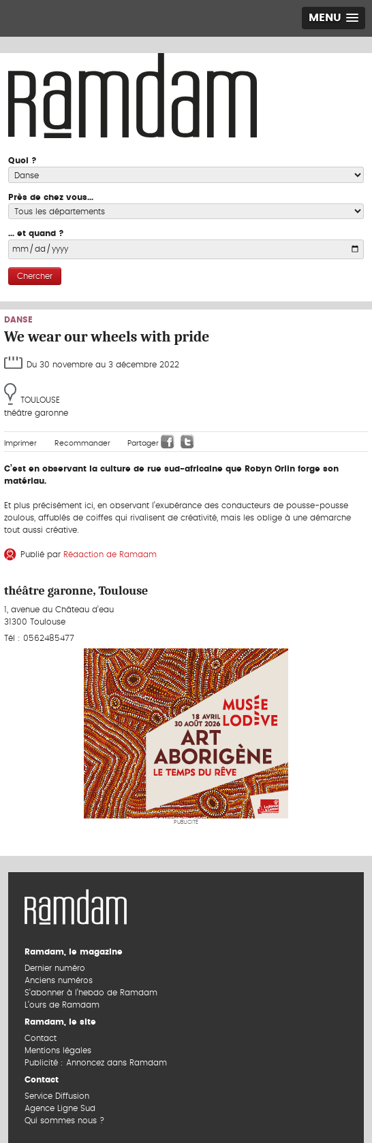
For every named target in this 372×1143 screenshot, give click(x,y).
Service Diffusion (57, 1096)
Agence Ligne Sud (60, 1108)
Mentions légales (58, 1050)
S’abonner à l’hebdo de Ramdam (91, 993)
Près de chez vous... (50, 197)
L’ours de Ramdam (62, 1005)
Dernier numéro (55, 968)
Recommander (82, 443)
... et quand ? (36, 233)
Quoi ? (22, 160)
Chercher (34, 276)
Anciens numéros (59, 980)
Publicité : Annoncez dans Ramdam (96, 1063)
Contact (41, 1038)
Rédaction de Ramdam (110, 554)
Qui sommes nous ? (64, 1120)
